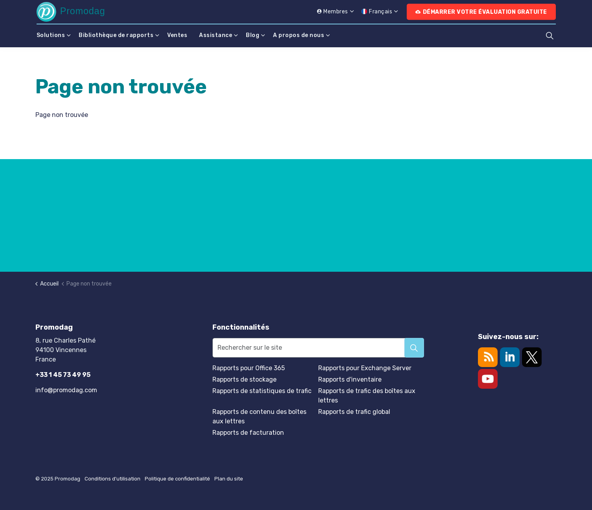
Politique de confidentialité (177, 479)
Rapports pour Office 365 (248, 368)
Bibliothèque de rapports (116, 35)
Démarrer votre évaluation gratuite (481, 12)
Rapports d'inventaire (350, 379)
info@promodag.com (66, 390)
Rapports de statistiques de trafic (262, 391)
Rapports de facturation (248, 432)
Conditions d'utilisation (112, 479)
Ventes (177, 35)
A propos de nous (298, 35)
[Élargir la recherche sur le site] (550, 35)
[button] (414, 348)
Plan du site (228, 479)
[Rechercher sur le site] (318, 348)
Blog (252, 35)
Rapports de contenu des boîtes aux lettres (259, 416)
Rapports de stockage (244, 379)
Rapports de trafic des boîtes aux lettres (366, 395)
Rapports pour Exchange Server (364, 368)
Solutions (51, 35)
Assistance (215, 35)
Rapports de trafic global (354, 411)
